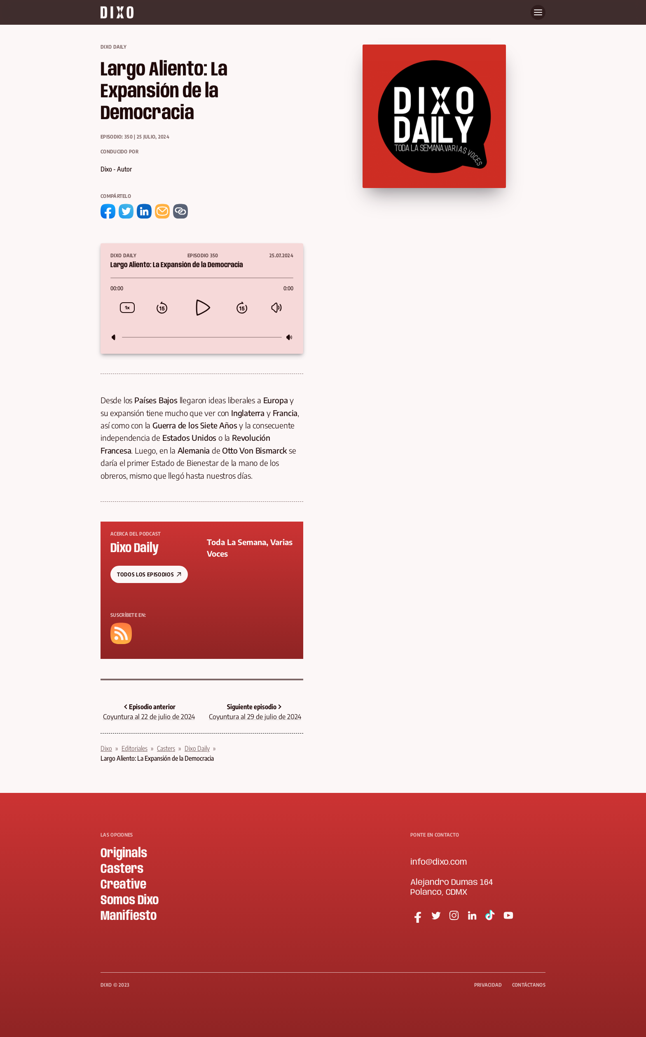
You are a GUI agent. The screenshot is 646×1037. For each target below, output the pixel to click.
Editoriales (134, 748)
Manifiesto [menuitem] (129, 916)
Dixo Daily (113, 47)
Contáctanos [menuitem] (528, 985)
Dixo (106, 748)
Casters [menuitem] (122, 869)
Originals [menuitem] (124, 854)
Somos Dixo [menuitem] (130, 901)
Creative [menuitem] (123, 885)
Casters (166, 748)
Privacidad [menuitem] (488, 985)
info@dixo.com (438, 862)
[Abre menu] (538, 12)
